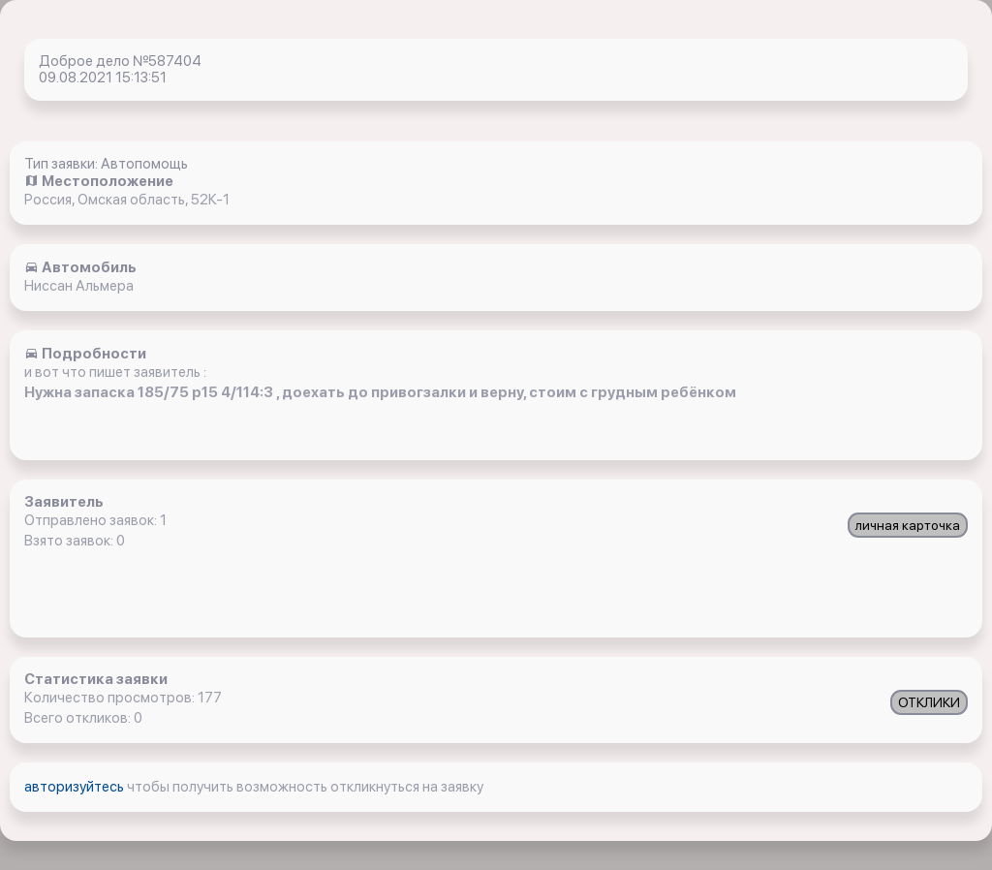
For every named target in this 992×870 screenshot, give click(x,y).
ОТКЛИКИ (929, 702)
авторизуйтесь (75, 786)
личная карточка (907, 525)
